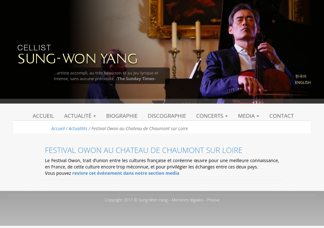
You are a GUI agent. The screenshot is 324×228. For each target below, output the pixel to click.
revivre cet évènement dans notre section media (125, 173)
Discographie (167, 115)
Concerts (212, 115)
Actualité (80, 115)
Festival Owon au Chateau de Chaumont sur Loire (143, 150)
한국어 (301, 76)
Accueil (43, 115)
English (303, 82)
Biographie (122, 115)
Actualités (78, 128)
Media (248, 115)
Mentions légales (187, 200)
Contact (281, 115)
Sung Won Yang (77, 53)
